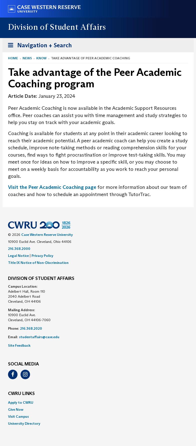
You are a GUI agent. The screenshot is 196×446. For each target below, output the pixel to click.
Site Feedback (19, 345)
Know (41, 58)
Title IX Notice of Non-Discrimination (38, 262)
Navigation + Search (38, 46)
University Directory (24, 423)
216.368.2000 (19, 248)
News (27, 58)
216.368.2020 (31, 328)
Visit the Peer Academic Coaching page (52, 187)
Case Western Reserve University (47, 234)
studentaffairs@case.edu (39, 337)
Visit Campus (18, 416)
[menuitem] (98, 402)
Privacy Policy (42, 255)
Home (13, 58)
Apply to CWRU (20, 402)
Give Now (15, 409)
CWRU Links (21, 393)
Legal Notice (18, 255)
